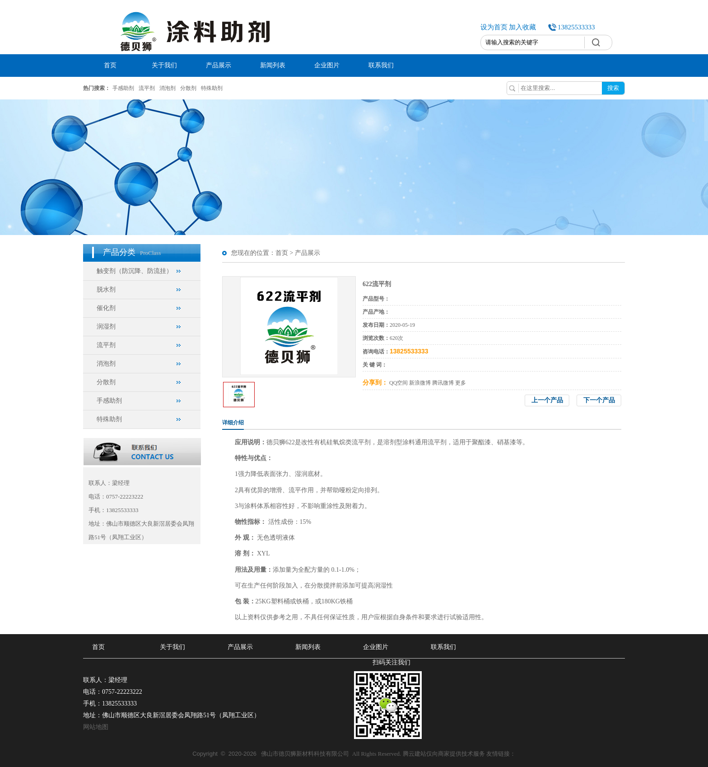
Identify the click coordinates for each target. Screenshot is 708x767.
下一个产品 (599, 400)
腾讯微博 (443, 383)
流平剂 (147, 88)
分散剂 (188, 88)
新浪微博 (420, 383)
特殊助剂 (212, 88)
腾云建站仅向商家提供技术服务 (444, 753)
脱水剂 (106, 289)
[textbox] (532, 42)
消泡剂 (167, 88)
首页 (110, 65)
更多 (460, 383)
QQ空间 (398, 383)
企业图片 (327, 65)
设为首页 (494, 27)
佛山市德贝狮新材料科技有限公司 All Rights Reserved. (297, 753)
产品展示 (218, 65)
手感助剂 (123, 88)
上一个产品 (547, 400)
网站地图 (95, 727)
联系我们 (381, 65)
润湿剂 (106, 326)
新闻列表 (272, 65)
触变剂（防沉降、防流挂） (134, 271)
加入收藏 (522, 27)
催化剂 (106, 308)
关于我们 (164, 65)
